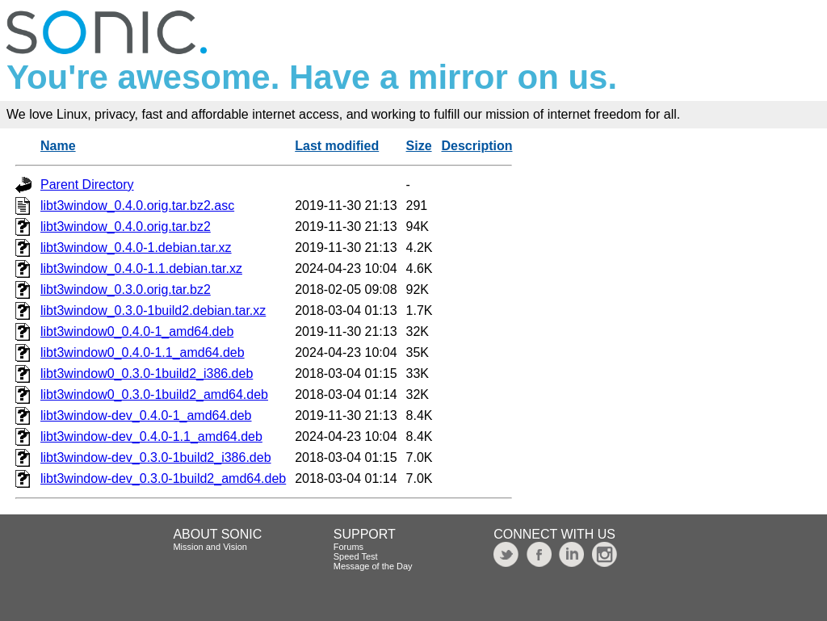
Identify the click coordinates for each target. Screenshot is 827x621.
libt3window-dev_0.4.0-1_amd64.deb (146, 415)
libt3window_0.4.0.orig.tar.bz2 (125, 226)
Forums (348, 547)
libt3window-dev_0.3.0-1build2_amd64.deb (163, 478)
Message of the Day (373, 566)
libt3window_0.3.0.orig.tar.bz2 (125, 289)
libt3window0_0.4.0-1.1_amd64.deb (142, 352)
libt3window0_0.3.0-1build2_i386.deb (146, 373)
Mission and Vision (210, 547)
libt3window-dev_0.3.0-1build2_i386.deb (155, 457)
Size (419, 146)
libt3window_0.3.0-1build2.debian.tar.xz (153, 310)
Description (476, 146)
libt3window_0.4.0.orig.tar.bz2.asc (137, 205)
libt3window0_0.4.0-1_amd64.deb (136, 331)
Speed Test (356, 556)
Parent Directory (87, 184)
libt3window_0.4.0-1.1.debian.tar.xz (141, 268)
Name (58, 146)
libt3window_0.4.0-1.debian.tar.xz (136, 247)
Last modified (337, 146)
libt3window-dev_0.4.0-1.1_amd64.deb (151, 436)
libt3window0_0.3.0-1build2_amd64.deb (154, 394)
